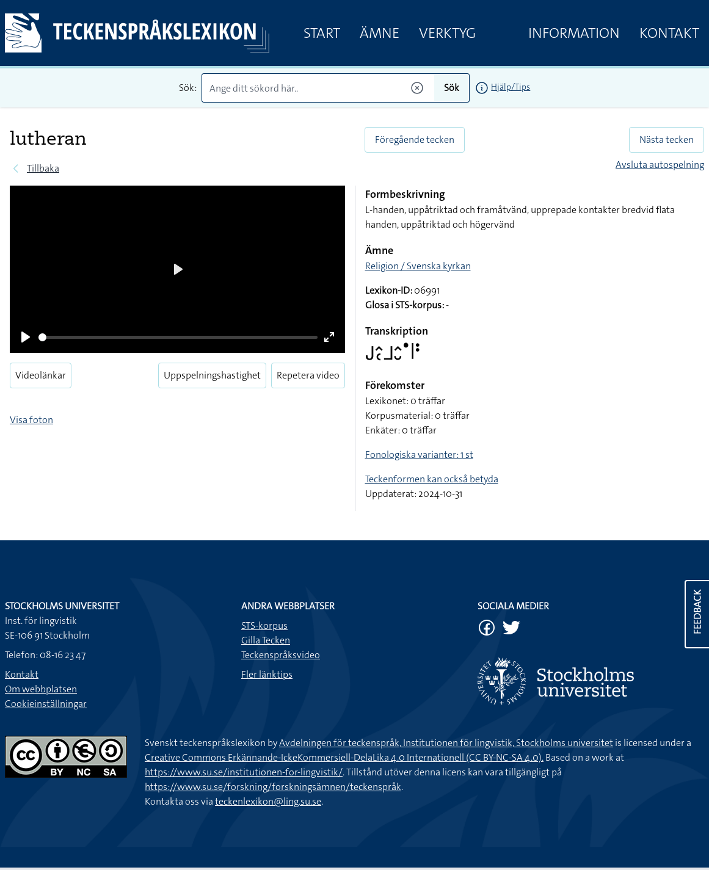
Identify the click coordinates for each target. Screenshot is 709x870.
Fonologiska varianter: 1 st (419, 454)
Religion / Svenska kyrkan (418, 265)
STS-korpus (264, 625)
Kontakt (669, 33)
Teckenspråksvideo (280, 654)
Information (574, 33)
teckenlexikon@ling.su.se (268, 801)
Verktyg (447, 33)
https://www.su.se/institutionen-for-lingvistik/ (244, 772)
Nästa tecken (666, 139)
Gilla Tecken (265, 640)
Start (322, 33)
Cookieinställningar (46, 703)
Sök (451, 87)
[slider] (178, 337)
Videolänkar (40, 375)
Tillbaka (43, 168)
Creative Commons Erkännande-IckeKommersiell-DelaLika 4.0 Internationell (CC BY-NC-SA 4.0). (344, 757)
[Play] (25, 337)
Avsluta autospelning (660, 164)
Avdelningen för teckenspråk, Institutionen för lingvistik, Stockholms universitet (446, 742)
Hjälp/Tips (510, 86)
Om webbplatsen (41, 689)
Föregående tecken (414, 139)
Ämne (379, 33)
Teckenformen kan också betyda (431, 479)
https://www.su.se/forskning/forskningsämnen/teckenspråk (273, 786)
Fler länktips (267, 674)
